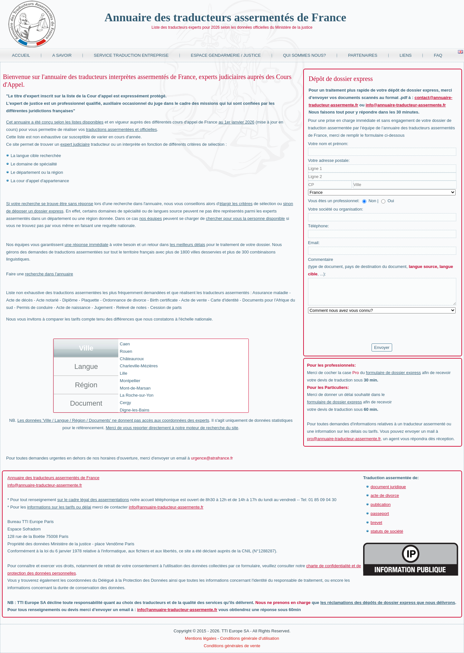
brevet (376, 522)
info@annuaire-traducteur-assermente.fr (406, 105)
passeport (380, 513)
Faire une (39, 274)
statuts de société (387, 531)
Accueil (21, 55)
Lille (123, 373)
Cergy (125, 402)
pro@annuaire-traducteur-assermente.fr (344, 438)
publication (381, 504)
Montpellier (130, 380)
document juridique (388, 486)
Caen (125, 343)
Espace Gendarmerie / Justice (226, 55)
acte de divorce (385, 495)
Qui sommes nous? (304, 55)
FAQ (438, 55)
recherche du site (222, 427)
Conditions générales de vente (232, 645)
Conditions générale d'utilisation (249, 638)
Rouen (126, 351)
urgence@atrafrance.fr (212, 458)
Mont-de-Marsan (135, 388)
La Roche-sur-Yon (136, 395)
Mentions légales (201, 638)
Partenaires (362, 55)
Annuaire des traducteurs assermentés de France (225, 17)
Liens (406, 55)
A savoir (62, 55)
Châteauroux (132, 358)
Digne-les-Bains (135, 410)
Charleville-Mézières (139, 365)
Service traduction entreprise (131, 55)
